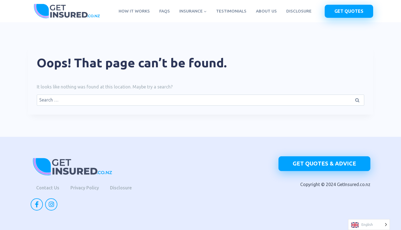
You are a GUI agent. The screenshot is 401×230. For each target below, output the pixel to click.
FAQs (164, 11)
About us (266, 11)
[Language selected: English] (369, 224)
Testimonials (231, 11)
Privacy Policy (84, 187)
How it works (134, 11)
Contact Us (47, 187)
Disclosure (299, 11)
